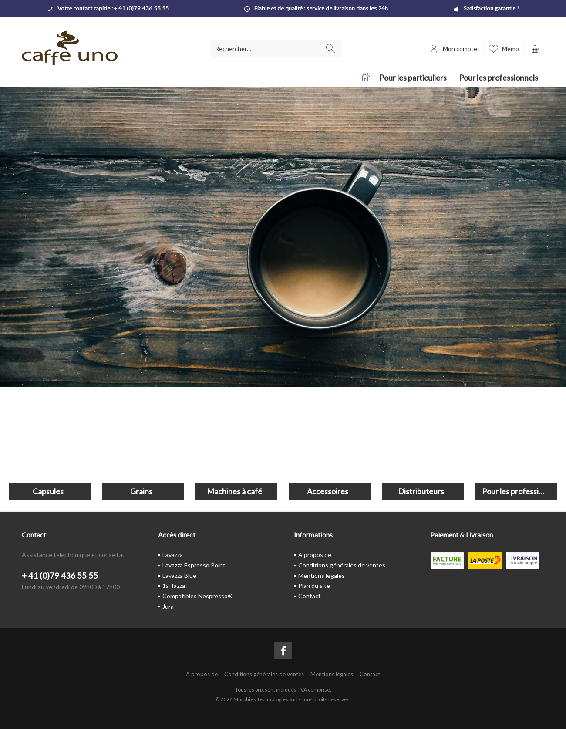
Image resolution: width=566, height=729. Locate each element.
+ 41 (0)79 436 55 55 (60, 575)
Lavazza (172, 554)
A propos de (314, 554)
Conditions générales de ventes (341, 565)
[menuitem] (535, 48)
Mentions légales (321, 575)
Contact (309, 596)
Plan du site (314, 585)
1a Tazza (173, 585)
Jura (168, 606)
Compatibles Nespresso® (197, 596)
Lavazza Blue (179, 575)
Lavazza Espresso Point (194, 565)
